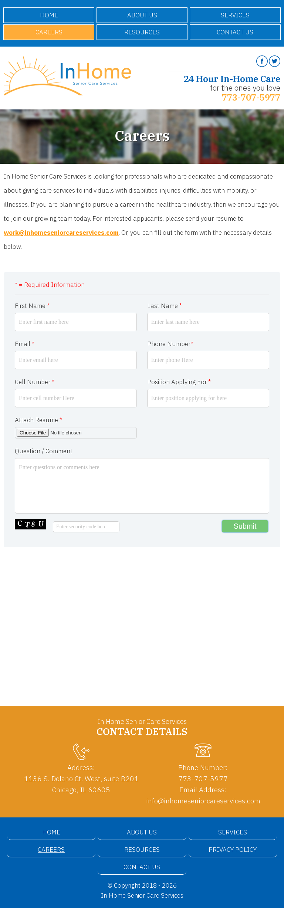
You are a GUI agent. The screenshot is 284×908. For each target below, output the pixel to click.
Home (49, 15)
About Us (142, 15)
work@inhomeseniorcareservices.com (61, 232)
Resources (142, 32)
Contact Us (235, 32)
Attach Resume (38, 420)
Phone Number (170, 344)
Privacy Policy (233, 850)
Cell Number (34, 382)
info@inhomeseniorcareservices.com (203, 800)
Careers (49, 32)
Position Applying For (179, 382)
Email (24, 344)
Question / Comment (43, 451)
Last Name (164, 306)
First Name (32, 306)
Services (235, 15)
